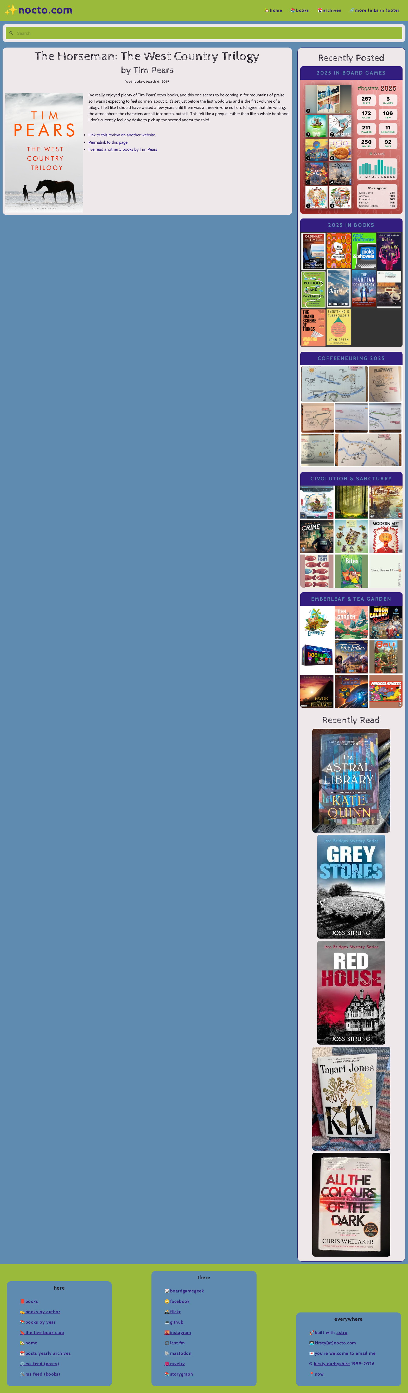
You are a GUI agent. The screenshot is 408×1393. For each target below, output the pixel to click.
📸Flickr (172, 1311)
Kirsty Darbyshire (332, 1363)
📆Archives (329, 10)
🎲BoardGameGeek (184, 1291)
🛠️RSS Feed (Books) (40, 1374)
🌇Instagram (177, 1332)
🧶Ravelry (174, 1363)
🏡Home (273, 10)
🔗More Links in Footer (374, 10)
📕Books (29, 1301)
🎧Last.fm (174, 1343)
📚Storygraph (178, 1374)
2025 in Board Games (351, 73)
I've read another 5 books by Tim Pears (122, 149)
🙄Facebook (176, 1301)
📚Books (299, 10)
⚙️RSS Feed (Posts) (39, 1363)
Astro (341, 1332)
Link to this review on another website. (122, 134)
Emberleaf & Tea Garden (351, 599)
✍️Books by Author (40, 1311)
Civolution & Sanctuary (351, 479)
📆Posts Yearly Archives (45, 1353)
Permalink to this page (108, 142)
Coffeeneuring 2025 (351, 358)
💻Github (173, 1322)
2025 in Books (351, 225)
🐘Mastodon (178, 1353)
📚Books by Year (37, 1322)
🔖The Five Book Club (42, 1332)
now (319, 1374)
